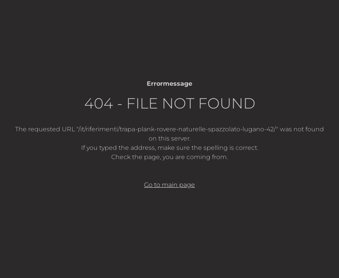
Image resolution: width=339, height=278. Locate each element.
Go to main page (169, 184)
